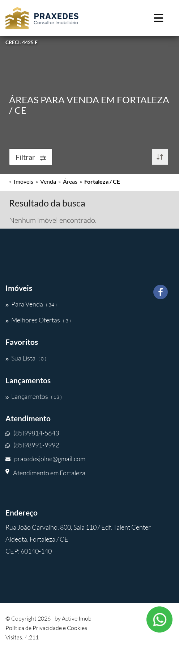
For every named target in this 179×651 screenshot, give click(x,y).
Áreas (70, 181)
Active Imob (76, 618)
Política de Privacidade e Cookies (46, 627)
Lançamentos (33, 396)
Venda (48, 181)
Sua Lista (25, 358)
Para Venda (31, 304)
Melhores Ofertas (38, 320)
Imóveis (23, 181)
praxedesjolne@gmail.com (45, 459)
